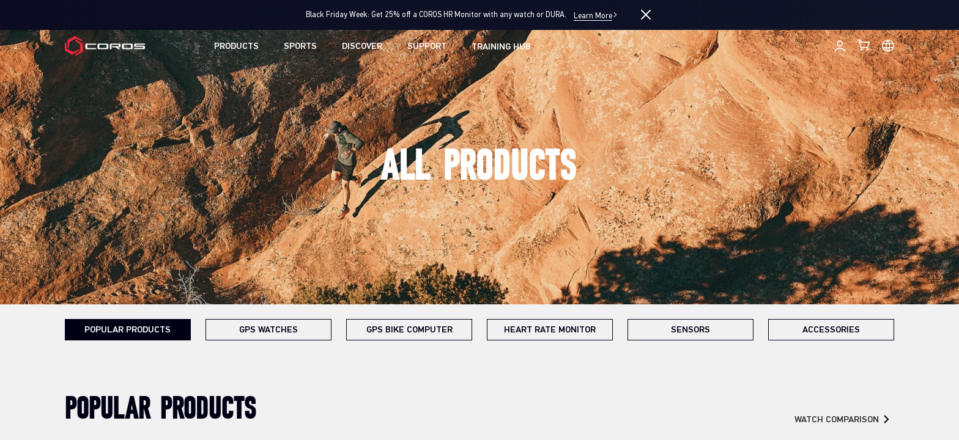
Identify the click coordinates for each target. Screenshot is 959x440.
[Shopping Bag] (864, 45)
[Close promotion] (646, 14)
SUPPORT (426, 46)
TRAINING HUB (501, 47)
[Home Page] (105, 46)
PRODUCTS (236, 46)
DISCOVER (362, 46)
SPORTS (300, 46)
